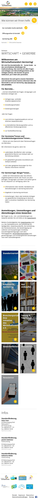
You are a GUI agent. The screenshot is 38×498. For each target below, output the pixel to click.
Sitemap (31, 497)
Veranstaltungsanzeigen (21, 233)
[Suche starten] (34, 20)
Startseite (4, 42)
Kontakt (14, 495)
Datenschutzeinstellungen (20, 497)
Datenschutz (30, 495)
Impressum (21, 495)
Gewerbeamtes (26, 222)
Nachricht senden (6, 431)
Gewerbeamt (31, 218)
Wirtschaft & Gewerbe (15, 42)
